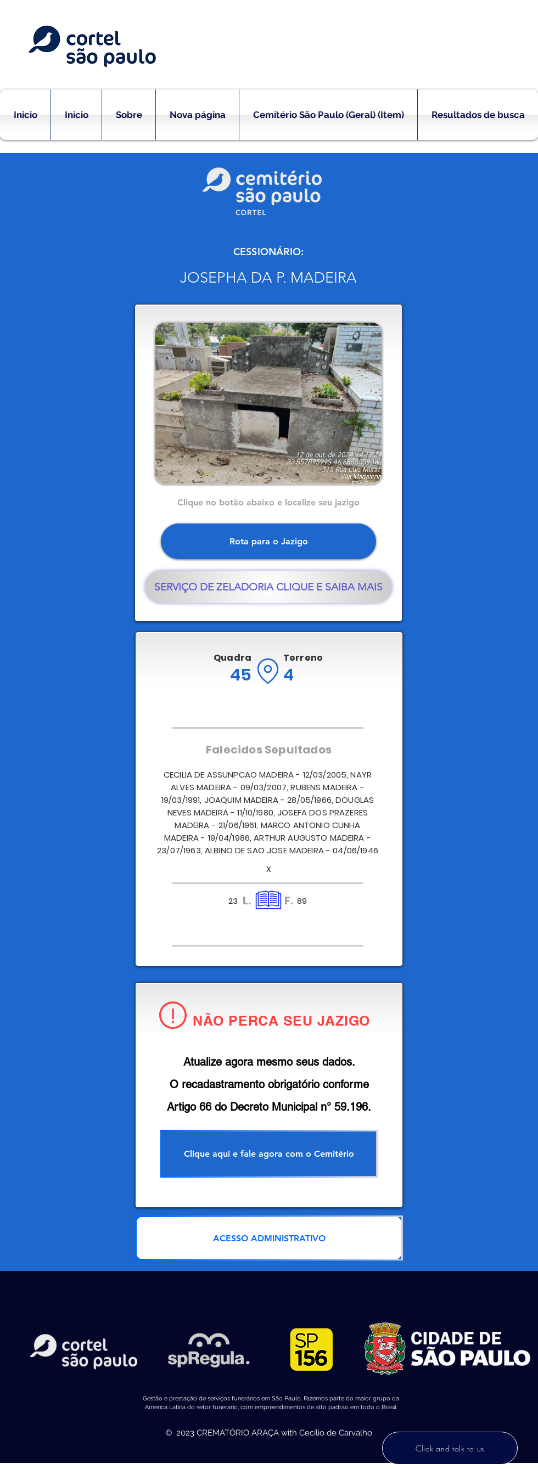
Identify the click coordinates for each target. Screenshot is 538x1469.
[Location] (267, 671)
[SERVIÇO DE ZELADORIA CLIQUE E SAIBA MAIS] (268, 587)
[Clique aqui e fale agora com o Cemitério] (269, 1154)
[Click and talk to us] (450, 1448)
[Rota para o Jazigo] (268, 541)
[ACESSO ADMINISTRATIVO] (269, 1237)
